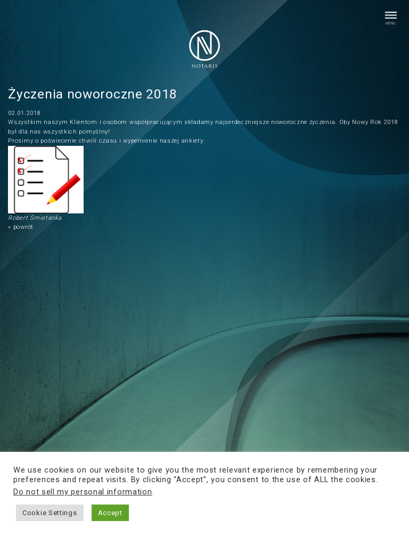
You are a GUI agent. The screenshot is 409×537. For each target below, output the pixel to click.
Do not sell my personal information (82, 492)
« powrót (21, 227)
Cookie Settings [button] (49, 513)
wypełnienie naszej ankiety (163, 140)
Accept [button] (110, 513)
